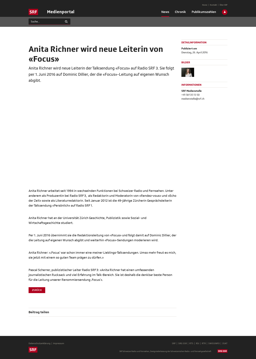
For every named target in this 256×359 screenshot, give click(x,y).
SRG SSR (182, 343)
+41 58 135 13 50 (190, 94)
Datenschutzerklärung (39, 343)
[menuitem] (165, 12)
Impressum (58, 343)
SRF (174, 343)
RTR (204, 343)
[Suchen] (45, 21)
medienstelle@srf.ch (192, 98)
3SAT (224, 343)
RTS (191, 343)
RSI (197, 343)
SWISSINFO (214, 343)
